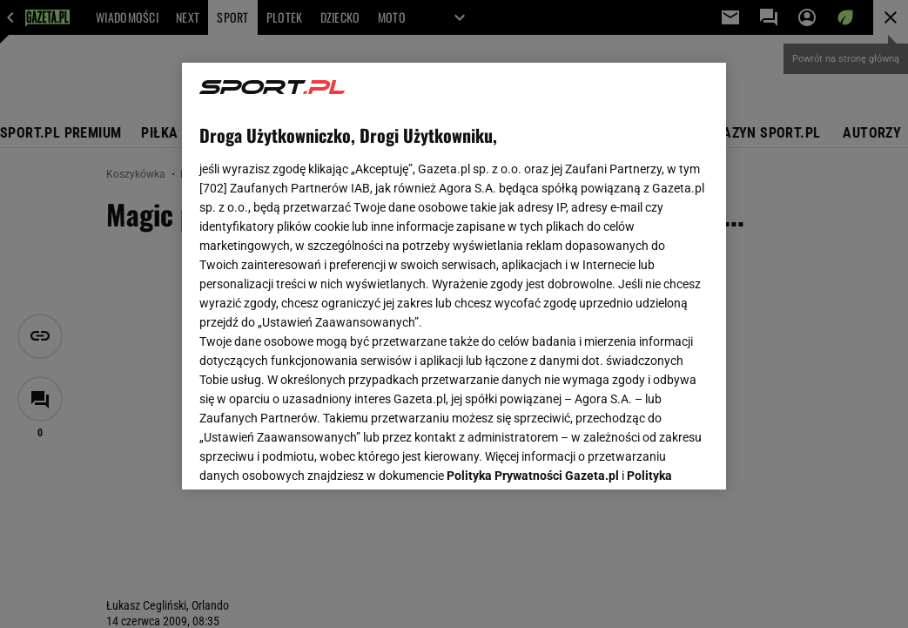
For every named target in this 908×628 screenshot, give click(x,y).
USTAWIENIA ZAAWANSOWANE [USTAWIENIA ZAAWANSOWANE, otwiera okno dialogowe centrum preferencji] (313, 455)
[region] (454, 276)
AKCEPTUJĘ (650, 456)
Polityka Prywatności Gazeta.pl (533, 268)
